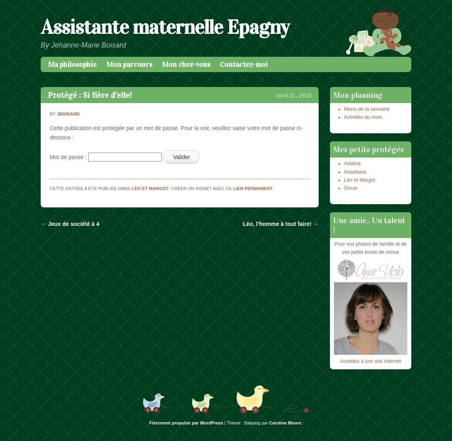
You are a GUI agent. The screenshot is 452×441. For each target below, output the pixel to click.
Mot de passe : (106, 157)
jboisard (68, 114)
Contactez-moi (244, 64)
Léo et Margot (150, 188)
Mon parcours (129, 64)
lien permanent (253, 188)
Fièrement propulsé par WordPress (186, 422)
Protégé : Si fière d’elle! (90, 95)
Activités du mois (363, 117)
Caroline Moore (285, 422)
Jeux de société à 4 (70, 224)
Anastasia (355, 172)
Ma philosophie (72, 64)
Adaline (352, 163)
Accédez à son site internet (370, 361)
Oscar (351, 188)
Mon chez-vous (186, 64)
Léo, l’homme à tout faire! (281, 224)
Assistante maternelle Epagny (165, 27)
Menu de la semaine (367, 109)
